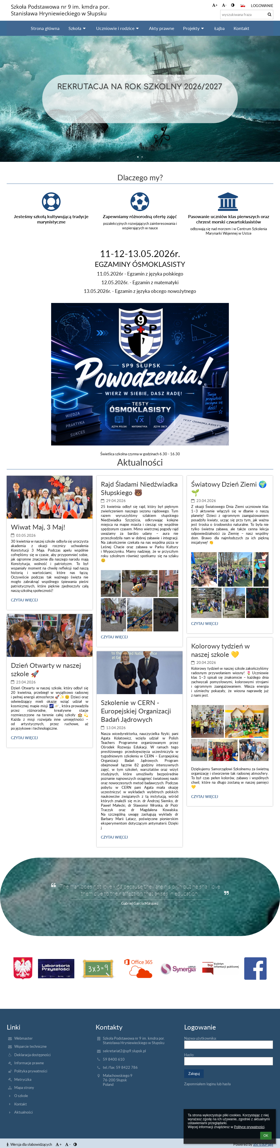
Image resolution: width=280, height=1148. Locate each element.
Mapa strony (24, 1087)
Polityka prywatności (30, 1071)
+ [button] (215, 5)
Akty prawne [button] (161, 28)
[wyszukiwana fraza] (246, 14)
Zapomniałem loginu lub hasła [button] (207, 1084)
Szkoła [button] (77, 28)
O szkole (21, 1095)
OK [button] (266, 1136)
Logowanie (262, 5)
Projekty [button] (194, 28)
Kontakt (20, 1104)
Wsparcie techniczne (30, 1046)
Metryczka (22, 1079)
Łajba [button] (219, 28)
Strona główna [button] (45, 28)
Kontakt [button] (241, 28)
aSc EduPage (263, 1144)
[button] (243, 5)
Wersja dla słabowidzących (30, 1144)
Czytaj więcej (24, 601)
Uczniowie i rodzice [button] (118, 28)
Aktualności (23, 1112)
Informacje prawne (29, 1063)
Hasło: (189, 1055)
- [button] (224, 5)
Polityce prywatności (249, 1127)
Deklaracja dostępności (32, 1055)
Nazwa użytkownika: (200, 1038)
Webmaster (23, 1038)
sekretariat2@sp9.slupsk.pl (124, 1051)
